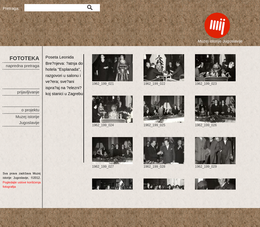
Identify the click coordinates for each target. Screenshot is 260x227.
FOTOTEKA (24, 58)
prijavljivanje (28, 92)
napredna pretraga (22, 65)
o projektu (30, 110)
